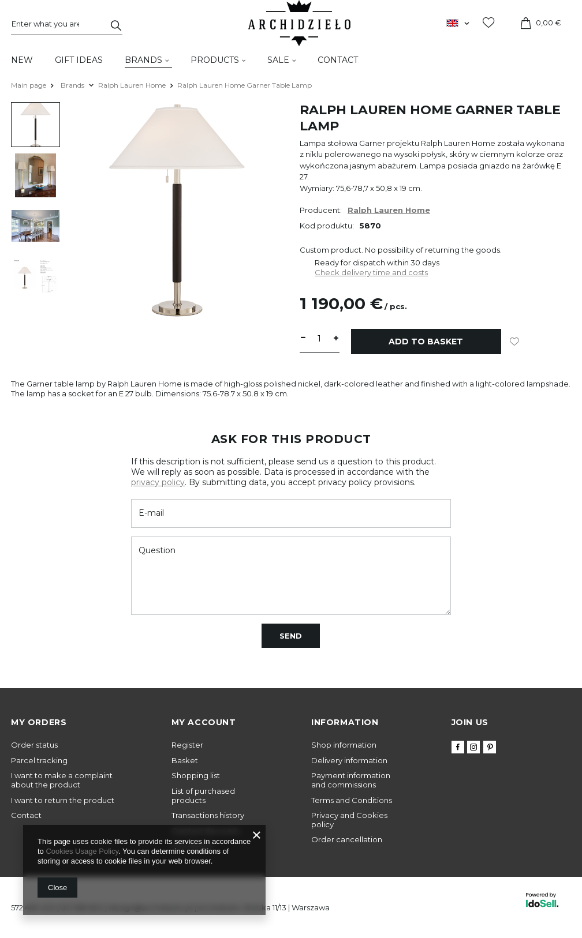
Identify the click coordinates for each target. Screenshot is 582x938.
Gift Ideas (79, 60)
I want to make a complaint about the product (62, 780)
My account (203, 722)
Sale (278, 60)
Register (187, 745)
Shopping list (195, 775)
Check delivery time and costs (371, 272)
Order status (34, 745)
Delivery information (349, 760)
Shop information (343, 745)
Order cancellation (346, 839)
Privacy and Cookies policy (349, 820)
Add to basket (426, 341)
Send (290, 635)
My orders (38, 722)
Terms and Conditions (351, 800)
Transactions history (207, 815)
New (22, 60)
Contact (338, 60)
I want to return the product (62, 800)
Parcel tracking (39, 760)
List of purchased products (203, 796)
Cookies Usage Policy (82, 851)
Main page (28, 85)
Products (215, 60)
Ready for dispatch (350, 262)
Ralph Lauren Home (132, 85)
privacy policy (158, 482)
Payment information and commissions (350, 780)
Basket (184, 760)
